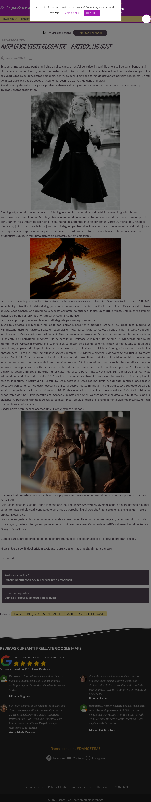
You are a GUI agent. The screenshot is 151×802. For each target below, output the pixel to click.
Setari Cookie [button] (71, 12)
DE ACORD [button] (92, 12)
